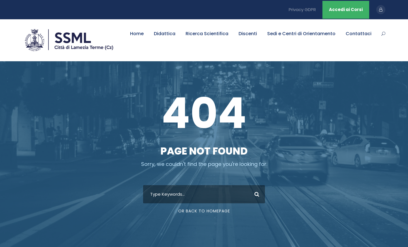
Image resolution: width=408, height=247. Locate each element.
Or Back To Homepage (204, 211)
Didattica (164, 33)
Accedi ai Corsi (346, 9)
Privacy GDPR (302, 9)
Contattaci (358, 33)
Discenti (248, 33)
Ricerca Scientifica (207, 33)
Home (137, 33)
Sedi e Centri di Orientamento (301, 33)
